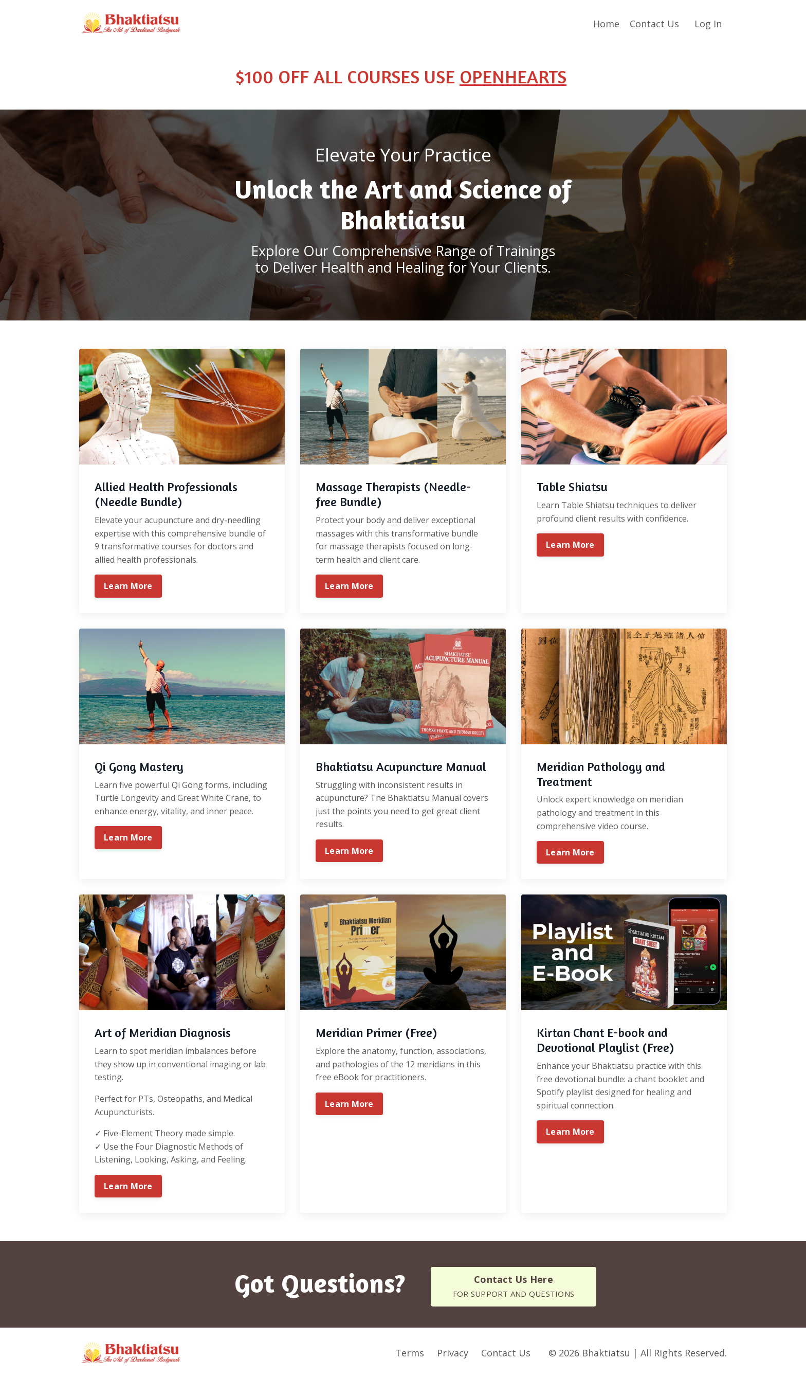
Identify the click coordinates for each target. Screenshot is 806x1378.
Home (606, 23)
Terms (409, 1352)
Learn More (128, 586)
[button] (514, 1286)
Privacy (452, 1352)
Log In (708, 23)
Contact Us (654, 23)
